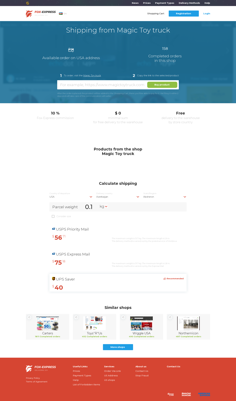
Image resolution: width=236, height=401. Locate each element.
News (135, 3)
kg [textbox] (102, 206)
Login (206, 13)
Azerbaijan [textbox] (102, 196)
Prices (147, 3)
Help (207, 3)
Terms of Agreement (36, 381)
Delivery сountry (104, 193)
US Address (111, 375)
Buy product (161, 84)
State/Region (149, 193)
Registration (183, 13)
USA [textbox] (51, 196)
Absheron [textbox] (148, 196)
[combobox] (71, 197)
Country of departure (59, 193)
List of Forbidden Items (86, 384)
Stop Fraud (142, 375)
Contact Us (141, 371)
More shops (117, 347)
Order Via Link (112, 371)
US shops (109, 380)
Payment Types (164, 3)
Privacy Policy (33, 378)
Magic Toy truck (92, 75)
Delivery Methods (189, 3)
